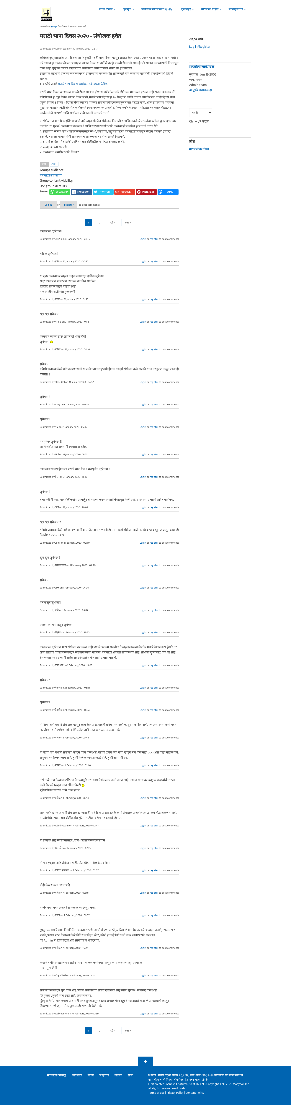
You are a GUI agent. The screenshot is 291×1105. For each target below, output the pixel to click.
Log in (49, 204)
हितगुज (127, 9)
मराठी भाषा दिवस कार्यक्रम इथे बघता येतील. (83, 84)
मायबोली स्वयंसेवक (51, 175)
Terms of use (156, 1092)
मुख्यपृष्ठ (54, 26)
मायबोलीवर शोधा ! (199, 149)
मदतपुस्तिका (236, 9)
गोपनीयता (179, 1079)
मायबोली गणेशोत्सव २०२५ (156, 9)
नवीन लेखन (106, 9)
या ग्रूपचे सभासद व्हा (200, 90)
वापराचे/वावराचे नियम (160, 1079)
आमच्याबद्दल (193, 1079)
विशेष (91, 1075)
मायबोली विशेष (209, 9)
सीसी (130, 1075)
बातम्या (118, 1075)
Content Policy (195, 1092)
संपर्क (205, 1079)
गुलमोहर (186, 9)
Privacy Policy (175, 1092)
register (72, 204)
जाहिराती (104, 1075)
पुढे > (112, 222)
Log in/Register (200, 47)
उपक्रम (54, 164)
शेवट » (128, 222)
